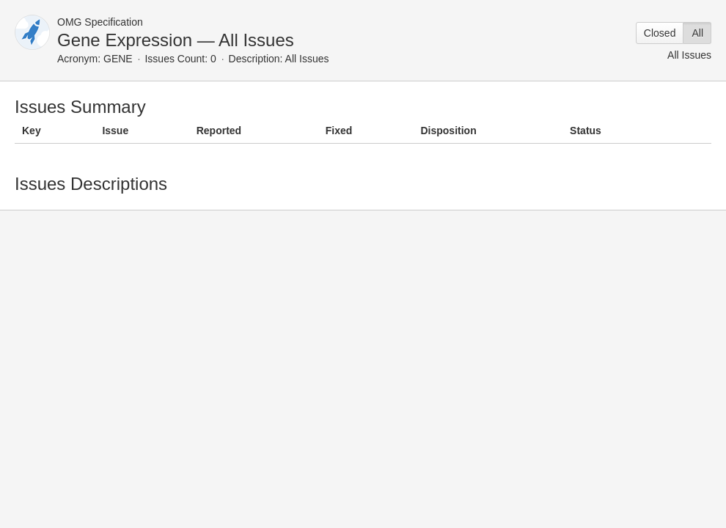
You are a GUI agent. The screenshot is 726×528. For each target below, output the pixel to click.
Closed (660, 33)
